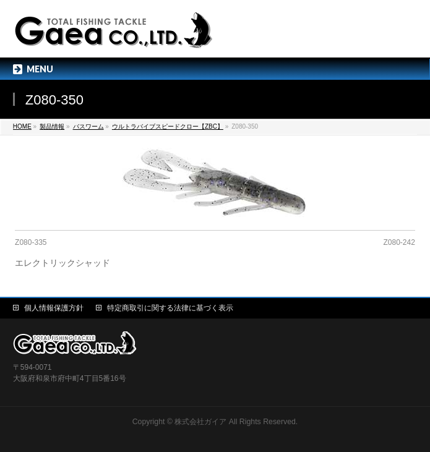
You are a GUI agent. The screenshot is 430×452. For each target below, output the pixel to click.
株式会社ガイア (200, 421)
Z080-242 (399, 242)
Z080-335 (30, 242)
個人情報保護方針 (54, 308)
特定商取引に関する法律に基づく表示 (170, 308)
